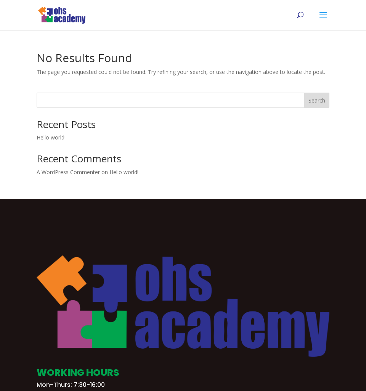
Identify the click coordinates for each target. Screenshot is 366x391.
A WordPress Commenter (68, 172)
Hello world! (51, 137)
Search (316, 100)
